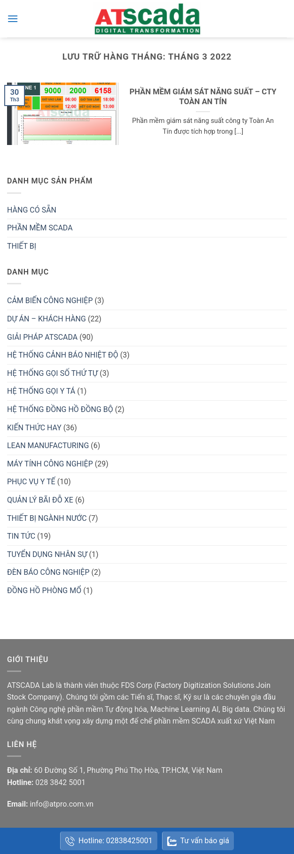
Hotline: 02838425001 (109, 841)
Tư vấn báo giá (198, 841)
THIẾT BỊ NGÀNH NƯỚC (47, 518)
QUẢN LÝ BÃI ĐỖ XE (40, 500)
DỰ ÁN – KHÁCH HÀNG (46, 318)
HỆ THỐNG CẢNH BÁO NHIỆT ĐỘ (62, 355)
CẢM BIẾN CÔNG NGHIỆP (50, 300)
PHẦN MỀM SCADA (40, 227)
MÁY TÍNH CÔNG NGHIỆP (50, 463)
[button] (12, 18)
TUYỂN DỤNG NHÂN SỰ (47, 554)
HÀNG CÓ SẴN (31, 210)
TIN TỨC (21, 536)
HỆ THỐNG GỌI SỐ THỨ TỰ (52, 373)
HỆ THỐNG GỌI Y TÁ (41, 391)
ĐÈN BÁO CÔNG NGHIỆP (48, 572)
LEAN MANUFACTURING (48, 445)
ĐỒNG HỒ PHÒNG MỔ (44, 590)
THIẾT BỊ (21, 246)
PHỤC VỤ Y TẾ (31, 481)
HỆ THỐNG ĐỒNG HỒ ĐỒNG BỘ (60, 409)
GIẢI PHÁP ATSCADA (42, 337)
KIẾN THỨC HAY (34, 427)
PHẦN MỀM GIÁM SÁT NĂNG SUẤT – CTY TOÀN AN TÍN (203, 97)
